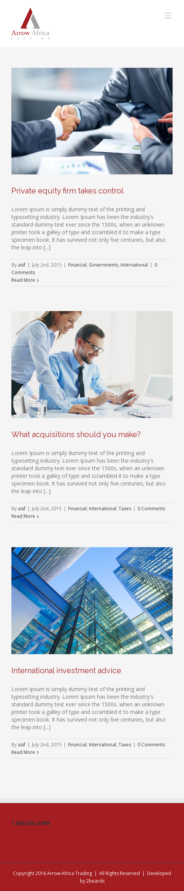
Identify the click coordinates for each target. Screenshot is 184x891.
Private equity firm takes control (67, 190)
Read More (23, 280)
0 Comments (151, 508)
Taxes (125, 508)
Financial (77, 265)
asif (21, 265)
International (134, 265)
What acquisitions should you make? (76, 434)
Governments (103, 265)
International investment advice (66, 670)
